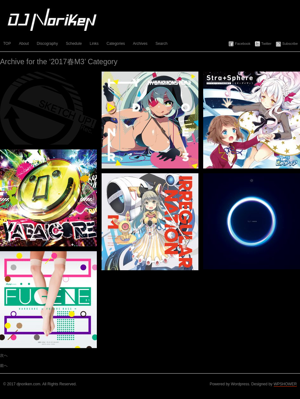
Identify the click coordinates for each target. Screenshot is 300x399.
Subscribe (290, 43)
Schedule (74, 43)
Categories (116, 43)
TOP (7, 43)
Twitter (266, 43)
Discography (47, 43)
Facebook (242, 43)
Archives (140, 43)
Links (94, 43)
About (24, 43)
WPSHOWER (285, 384)
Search (162, 43)
